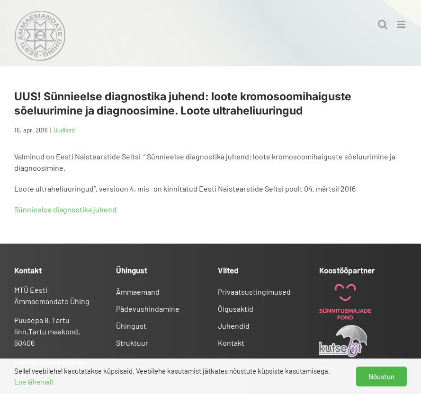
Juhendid (234, 325)
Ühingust (131, 325)
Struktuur (132, 342)
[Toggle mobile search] (382, 24)
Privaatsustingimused (254, 291)
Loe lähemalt (34, 381)
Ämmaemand (138, 291)
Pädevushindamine (147, 308)
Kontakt (231, 342)
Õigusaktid (235, 308)
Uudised (64, 130)
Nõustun (381, 376)
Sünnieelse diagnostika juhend (65, 209)
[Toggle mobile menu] (402, 24)
